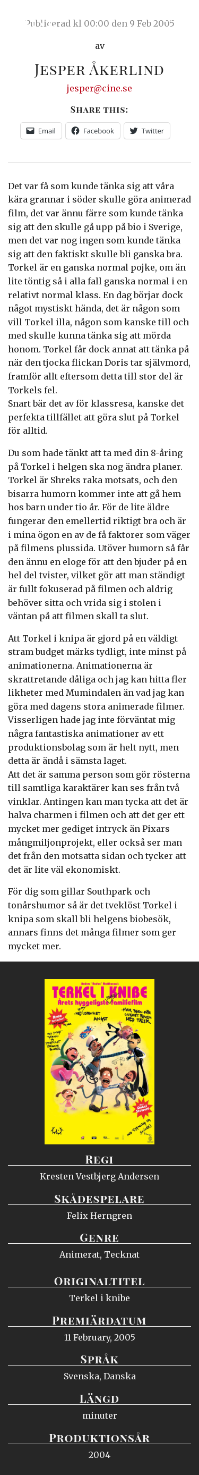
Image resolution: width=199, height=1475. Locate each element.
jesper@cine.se (99, 88)
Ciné (33, 18)
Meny (178, 18)
